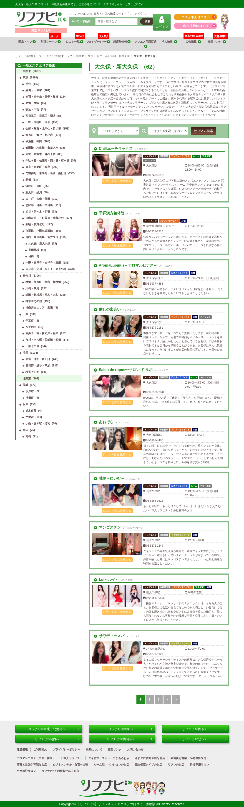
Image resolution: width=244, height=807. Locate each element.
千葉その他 (32, 346)
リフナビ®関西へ (57, 739)
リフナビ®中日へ (204, 729)
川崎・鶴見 (32, 288)
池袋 (28, 84)
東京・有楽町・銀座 (37, 167)
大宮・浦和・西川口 (37, 359)
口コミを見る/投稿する (117, 181)
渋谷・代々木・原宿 (37, 211)
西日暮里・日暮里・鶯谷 (40, 115)
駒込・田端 (32, 109)
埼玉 (25, 352)
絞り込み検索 (203, 131)
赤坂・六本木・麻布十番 (40, 154)
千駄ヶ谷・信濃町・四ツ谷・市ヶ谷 (47, 160)
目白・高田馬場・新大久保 (41, 237)
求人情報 (169, 42)
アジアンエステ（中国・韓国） (36, 758)
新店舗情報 (122, 42)
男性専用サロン (199, 764)
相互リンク (218, 40)
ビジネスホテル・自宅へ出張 (70, 764)
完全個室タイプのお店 (148, 764)
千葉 (25, 314)
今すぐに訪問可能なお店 (150, 758)
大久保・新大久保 (39, 243)
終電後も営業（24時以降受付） (190, 758)
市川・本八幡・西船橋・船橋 (43, 339)
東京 (25, 77)
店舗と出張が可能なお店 (32, 764)
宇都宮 (29, 417)
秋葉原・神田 (33, 141)
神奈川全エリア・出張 (39, 307)
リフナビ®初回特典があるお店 (60, 771)
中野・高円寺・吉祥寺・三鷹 (43, 262)
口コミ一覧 (75, 40)
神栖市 (29, 397)
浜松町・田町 (33, 186)
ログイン (161, 22)
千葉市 (29, 320)
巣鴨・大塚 (32, 103)
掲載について (94, 749)
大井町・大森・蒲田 (37, 198)
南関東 (27, 71)
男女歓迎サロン (26, 771)
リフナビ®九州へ (204, 739)
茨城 (25, 385)
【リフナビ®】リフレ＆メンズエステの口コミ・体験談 (116, 804)
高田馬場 (33, 250)
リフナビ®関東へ (130, 729)
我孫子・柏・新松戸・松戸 (41, 333)
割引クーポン (51, 40)
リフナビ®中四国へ (129, 739)
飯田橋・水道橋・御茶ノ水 (41, 147)
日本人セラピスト (72, 758)
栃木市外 (30, 410)
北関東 (27, 378)
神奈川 (27, 275)
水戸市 (29, 391)
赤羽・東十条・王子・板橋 (41, 96)
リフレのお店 (176, 764)
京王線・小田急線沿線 (39, 230)
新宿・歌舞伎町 (35, 224)
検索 (147, 21)
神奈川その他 (33, 301)
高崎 (28, 436)
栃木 (25, 404)
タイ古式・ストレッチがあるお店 (108, 758)
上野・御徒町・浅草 (37, 122)
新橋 (28, 179)
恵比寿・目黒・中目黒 (39, 205)
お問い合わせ (135, 749)
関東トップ (27, 42)
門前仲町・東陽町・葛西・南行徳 (45, 173)
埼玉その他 (32, 372)
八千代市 (30, 327)
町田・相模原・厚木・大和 (41, 294)
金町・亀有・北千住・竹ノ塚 (43, 128)
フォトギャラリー (98, 40)
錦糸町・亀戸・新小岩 (39, 135)
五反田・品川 (33, 192)
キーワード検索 (81, 21)
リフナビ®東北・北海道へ (53, 729)
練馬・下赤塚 (33, 90)
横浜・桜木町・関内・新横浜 (43, 282)
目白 (31, 256)
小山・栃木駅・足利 (37, 423)
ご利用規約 (40, 749)
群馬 (25, 430)
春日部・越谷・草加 (37, 365)
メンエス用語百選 (146, 44)
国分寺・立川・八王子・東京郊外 (45, 269)
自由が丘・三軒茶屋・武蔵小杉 (44, 218)
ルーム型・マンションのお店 (111, 764)
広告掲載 (193, 42)
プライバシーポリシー (66, 749)
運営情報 (22, 749)
